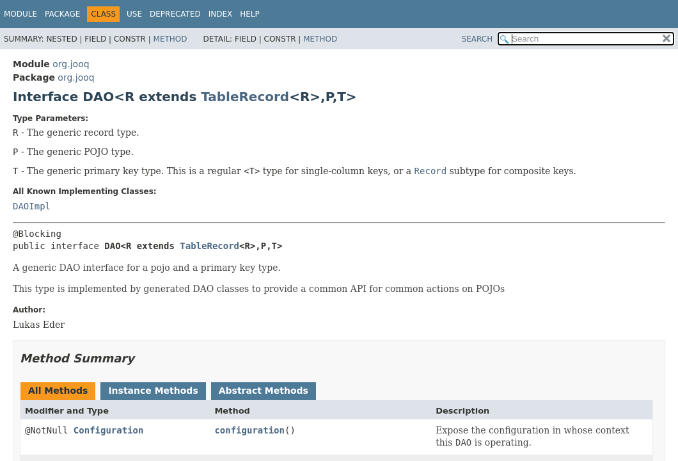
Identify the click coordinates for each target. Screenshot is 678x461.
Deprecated (175, 14)
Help (250, 14)
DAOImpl (32, 206)
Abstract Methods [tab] (263, 390)
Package (62, 14)
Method (170, 39)
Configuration (109, 430)
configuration (249, 430)
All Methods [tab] (58, 390)
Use (134, 14)
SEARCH (477, 39)
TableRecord (245, 96)
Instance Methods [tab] (153, 390)
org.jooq (70, 64)
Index (221, 14)
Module (20, 14)
